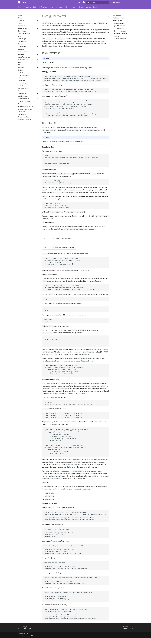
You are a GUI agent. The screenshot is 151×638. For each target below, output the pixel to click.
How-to (51, 7)
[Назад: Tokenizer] (25, 628)
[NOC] (19, 2)
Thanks (95, 7)
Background (59, 7)
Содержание (117, 15)
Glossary (81, 7)
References (43, 7)
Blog (67, 7)
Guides (35, 7)
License (88, 7)
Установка (27, 7)
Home (20, 7)
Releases (73, 7)
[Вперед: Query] (127, 628)
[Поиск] (97, 2)
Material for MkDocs (29, 636)
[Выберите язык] (84, 2)
